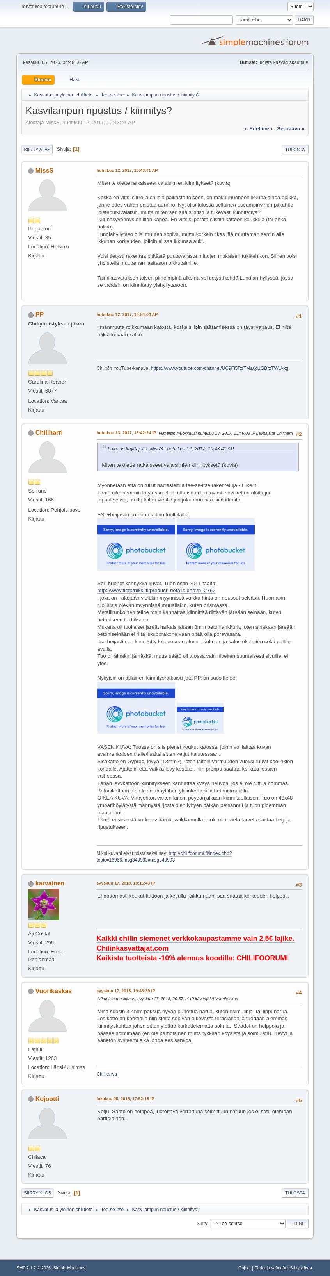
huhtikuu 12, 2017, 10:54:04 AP (127, 314)
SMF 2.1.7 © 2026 (33, 1267)
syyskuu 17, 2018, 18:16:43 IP (125, 883)
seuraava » (290, 129)
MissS (44, 170)
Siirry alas (37, 149)
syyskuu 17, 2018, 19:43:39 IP (125, 991)
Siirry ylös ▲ (301, 1267)
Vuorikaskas (53, 991)
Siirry (202, 1223)
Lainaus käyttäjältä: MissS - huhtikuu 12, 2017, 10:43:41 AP (171, 449)
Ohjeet (244, 1267)
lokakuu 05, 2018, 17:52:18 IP (125, 1098)
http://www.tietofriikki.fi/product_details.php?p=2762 (156, 590)
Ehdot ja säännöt (270, 1267)
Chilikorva (106, 1074)
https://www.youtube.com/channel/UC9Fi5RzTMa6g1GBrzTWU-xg (219, 368)
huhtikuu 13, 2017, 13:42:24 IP (126, 432)
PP (39, 314)
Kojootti (47, 1099)
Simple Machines (69, 1267)
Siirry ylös (37, 1192)
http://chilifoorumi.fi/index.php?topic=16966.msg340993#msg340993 (164, 857)
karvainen (50, 883)
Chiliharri (49, 432)
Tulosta (295, 149)
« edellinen (258, 129)
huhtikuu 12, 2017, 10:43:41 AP (127, 170)
